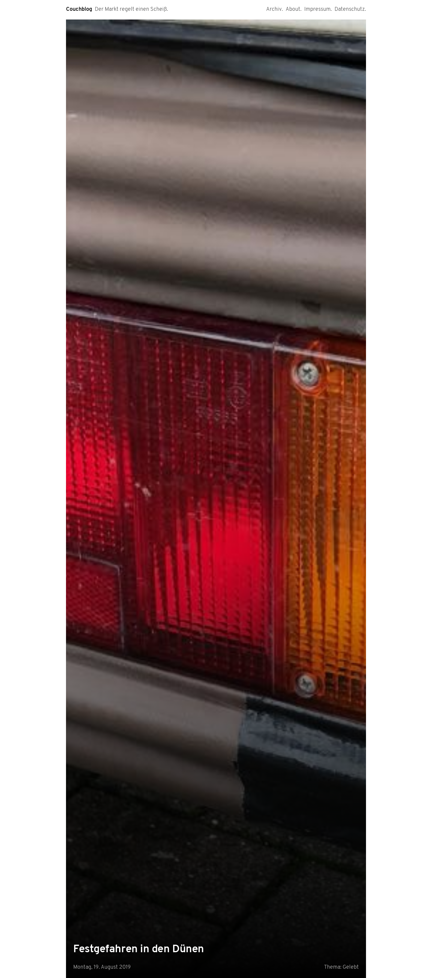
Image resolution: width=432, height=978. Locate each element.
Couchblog (79, 9)
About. (294, 9)
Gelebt (351, 967)
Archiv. (274, 9)
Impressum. (318, 9)
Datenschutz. (350, 9)
